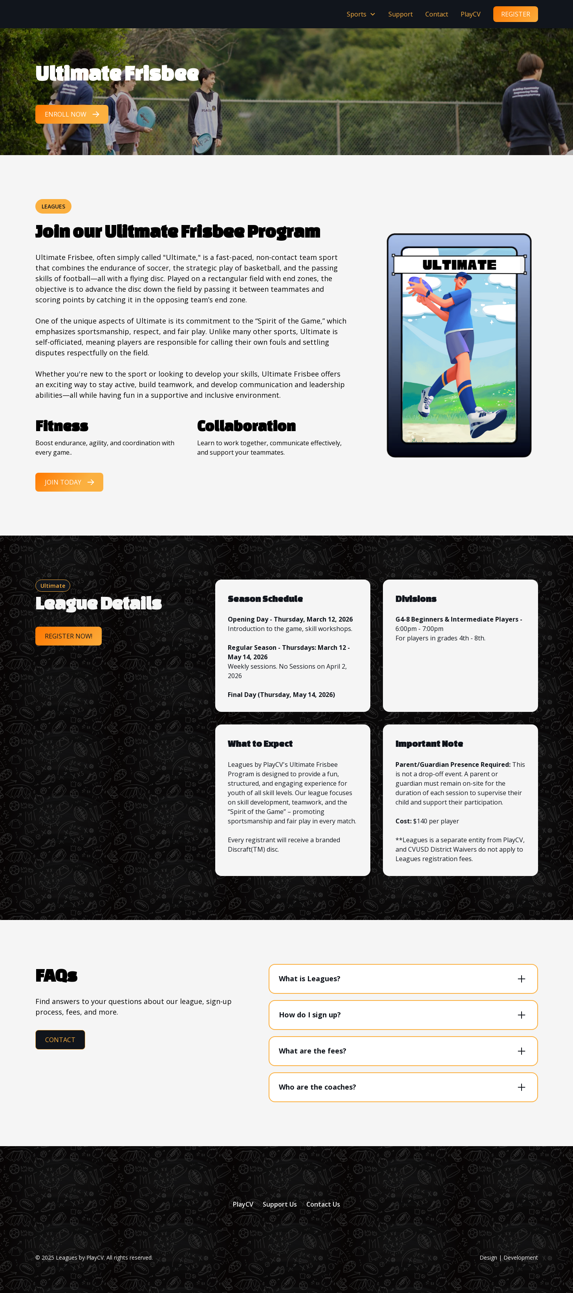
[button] (361, 14)
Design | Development (509, 1257)
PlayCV (471, 14)
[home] (54, 14)
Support (400, 14)
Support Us (280, 1204)
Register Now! (68, 636)
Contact (436, 14)
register (515, 14)
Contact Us (323, 1204)
